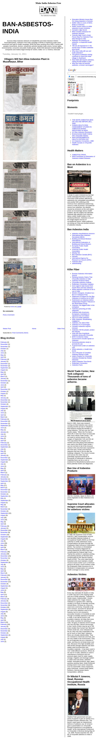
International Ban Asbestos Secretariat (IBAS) (81, 236)
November (4, 346)
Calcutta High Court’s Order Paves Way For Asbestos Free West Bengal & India (82, 37)
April (2, 357)
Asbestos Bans (77, 262)
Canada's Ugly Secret (79, 30)
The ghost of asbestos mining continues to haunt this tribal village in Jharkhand (82, 56)
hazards (75, 256)
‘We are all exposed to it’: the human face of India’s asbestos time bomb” (82, 47)
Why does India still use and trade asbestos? (81, 52)
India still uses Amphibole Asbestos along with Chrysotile (82, 334)
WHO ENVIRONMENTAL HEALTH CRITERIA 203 (80, 138)
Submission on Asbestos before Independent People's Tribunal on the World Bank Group (83, 301)
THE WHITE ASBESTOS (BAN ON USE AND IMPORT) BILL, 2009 (82, 121)
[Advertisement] (28, 322)
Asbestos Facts (77, 365)
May (2, 355)
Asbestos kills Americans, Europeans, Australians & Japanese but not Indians (80, 314)
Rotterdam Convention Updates (83, 284)
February (4, 342)
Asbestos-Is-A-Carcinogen (81, 324)
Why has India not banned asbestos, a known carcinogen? (83, 64)
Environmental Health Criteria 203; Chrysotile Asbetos (82, 135)
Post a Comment (8, 315)
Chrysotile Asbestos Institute (81, 282)
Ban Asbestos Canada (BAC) (82, 255)
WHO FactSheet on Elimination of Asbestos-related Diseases (83, 157)
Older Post (60, 328)
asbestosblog (76, 263)
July (2, 351)
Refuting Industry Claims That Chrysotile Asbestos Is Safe (82, 278)
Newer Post (7, 328)
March (3, 376)
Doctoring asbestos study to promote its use (81, 343)
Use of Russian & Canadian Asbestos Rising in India (81, 353)
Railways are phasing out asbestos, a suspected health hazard (82, 42)
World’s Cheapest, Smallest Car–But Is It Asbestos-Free (83, 294)
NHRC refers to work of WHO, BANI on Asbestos (82, 24)
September (4, 368)
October (3, 348)
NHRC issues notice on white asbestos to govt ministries (82, 27)
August (3, 370)
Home (34, 328)
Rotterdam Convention (79, 363)
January (3, 361)
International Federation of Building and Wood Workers (81, 243)
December (4, 344)
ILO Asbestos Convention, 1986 (83, 141)
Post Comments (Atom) (20, 333)
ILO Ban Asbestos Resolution (82, 132)
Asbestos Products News (80, 281)
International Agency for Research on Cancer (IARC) (81, 259)
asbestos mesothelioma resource (83, 233)
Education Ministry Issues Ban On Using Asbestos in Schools (82, 20)
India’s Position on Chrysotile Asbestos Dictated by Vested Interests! (82, 358)
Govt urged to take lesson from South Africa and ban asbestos (82, 287)
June (2, 353)
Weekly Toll (76, 253)
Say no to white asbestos (80, 317)
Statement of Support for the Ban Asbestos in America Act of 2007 (83, 297)
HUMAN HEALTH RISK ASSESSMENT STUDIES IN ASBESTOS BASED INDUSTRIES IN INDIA (82, 127)
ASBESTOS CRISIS (79, 155)
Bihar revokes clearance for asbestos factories (81, 32)
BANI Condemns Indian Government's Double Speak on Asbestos (83, 338)
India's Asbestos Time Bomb (81, 361)
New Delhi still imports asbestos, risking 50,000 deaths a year (83, 60)
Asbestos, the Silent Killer (80, 323)
